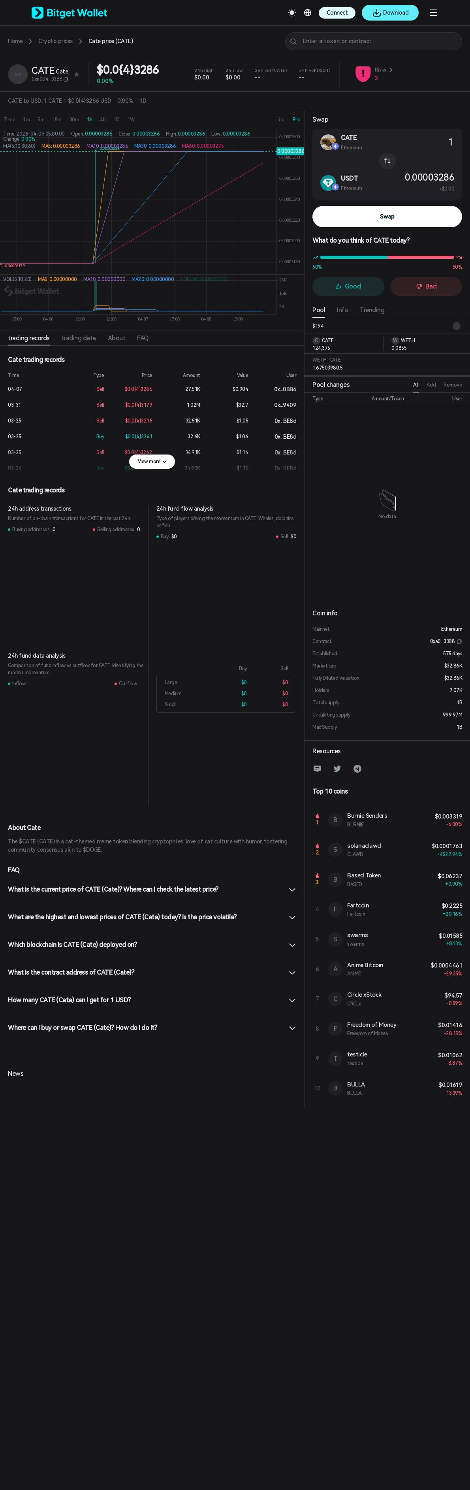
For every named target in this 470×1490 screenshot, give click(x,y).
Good (348, 286)
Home (15, 41)
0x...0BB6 (279, 389)
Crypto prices (55, 41)
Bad (426, 286)
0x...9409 (279, 405)
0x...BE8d (279, 421)
